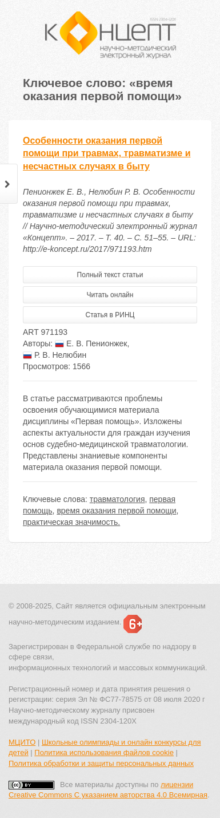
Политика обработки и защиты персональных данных (101, 763)
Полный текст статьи (110, 275)
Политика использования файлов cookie (104, 752)
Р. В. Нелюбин (54, 354)
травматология (117, 499)
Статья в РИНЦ (110, 315)
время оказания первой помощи (116, 510)
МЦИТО (22, 742)
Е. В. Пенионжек (91, 343)
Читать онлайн (110, 295)
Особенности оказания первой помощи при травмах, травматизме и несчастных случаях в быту (106, 154)
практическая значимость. (71, 522)
